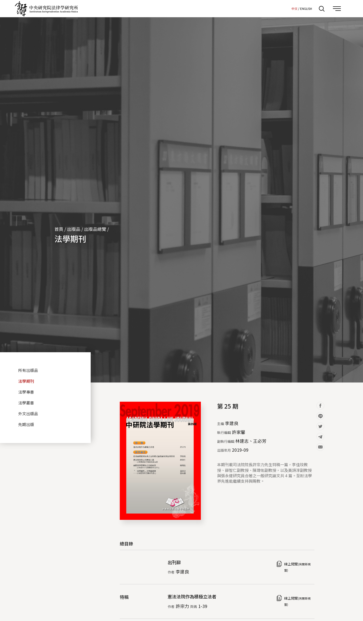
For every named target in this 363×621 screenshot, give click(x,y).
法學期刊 (70, 238)
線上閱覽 (297, 566)
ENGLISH (306, 8)
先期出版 (26, 424)
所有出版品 (28, 370)
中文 (294, 8)
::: (286, 8)
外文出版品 (28, 413)
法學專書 (26, 392)
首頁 (58, 229)
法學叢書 (26, 403)
